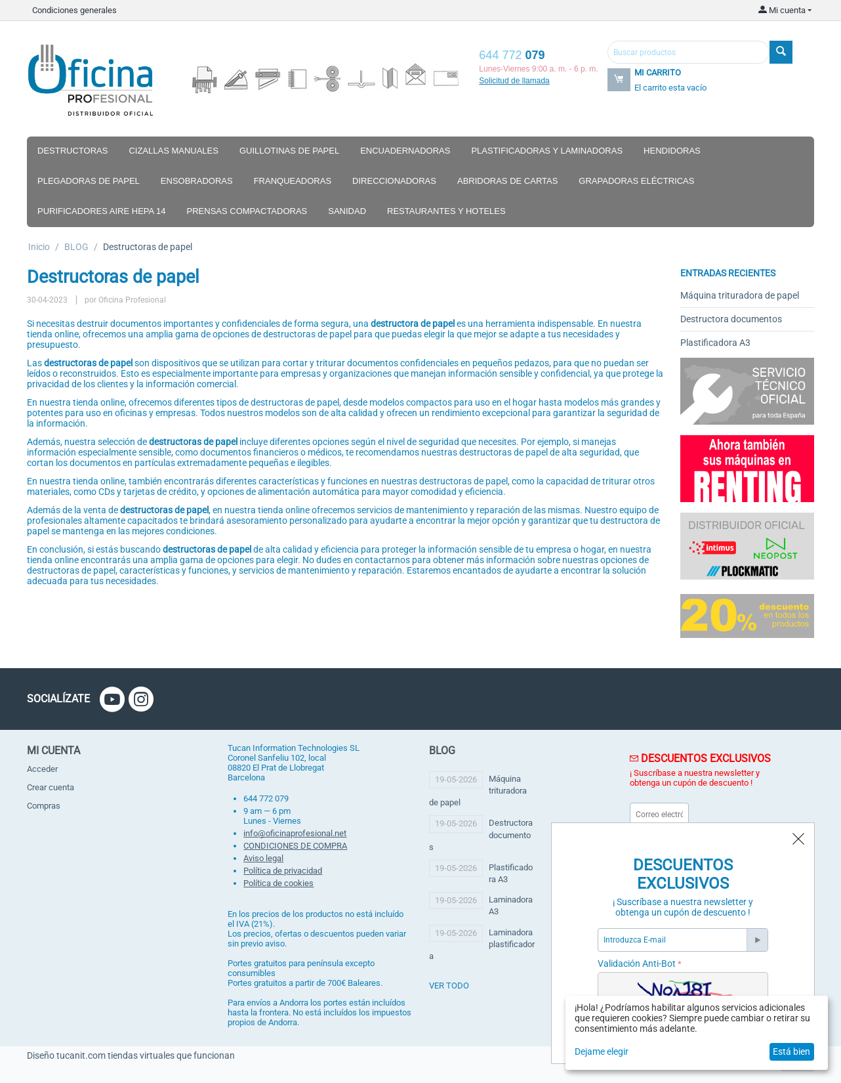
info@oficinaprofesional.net (294, 833)
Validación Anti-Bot (637, 963)
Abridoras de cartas (507, 181)
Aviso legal (263, 858)
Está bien (791, 1051)
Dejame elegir (601, 1051)
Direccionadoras (394, 181)
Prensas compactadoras (247, 211)
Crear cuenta (50, 787)
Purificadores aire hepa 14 (101, 211)
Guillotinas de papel (289, 151)
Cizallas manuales (173, 151)
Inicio (39, 247)
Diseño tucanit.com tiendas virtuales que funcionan (131, 1055)
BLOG (76, 247)
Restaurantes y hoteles (446, 211)
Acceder (42, 769)
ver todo (449, 985)
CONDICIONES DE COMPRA (295, 846)
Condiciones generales (74, 10)
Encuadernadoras (405, 151)
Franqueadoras (292, 181)
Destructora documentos (731, 319)
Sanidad (347, 211)
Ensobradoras (197, 181)
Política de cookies (278, 883)
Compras (43, 806)
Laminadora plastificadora (482, 944)
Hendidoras (672, 151)
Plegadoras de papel (88, 181)
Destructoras (72, 151)
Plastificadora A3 (715, 342)
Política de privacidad (282, 871)
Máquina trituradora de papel (739, 295)
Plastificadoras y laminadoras (547, 151)
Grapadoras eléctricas (636, 181)
